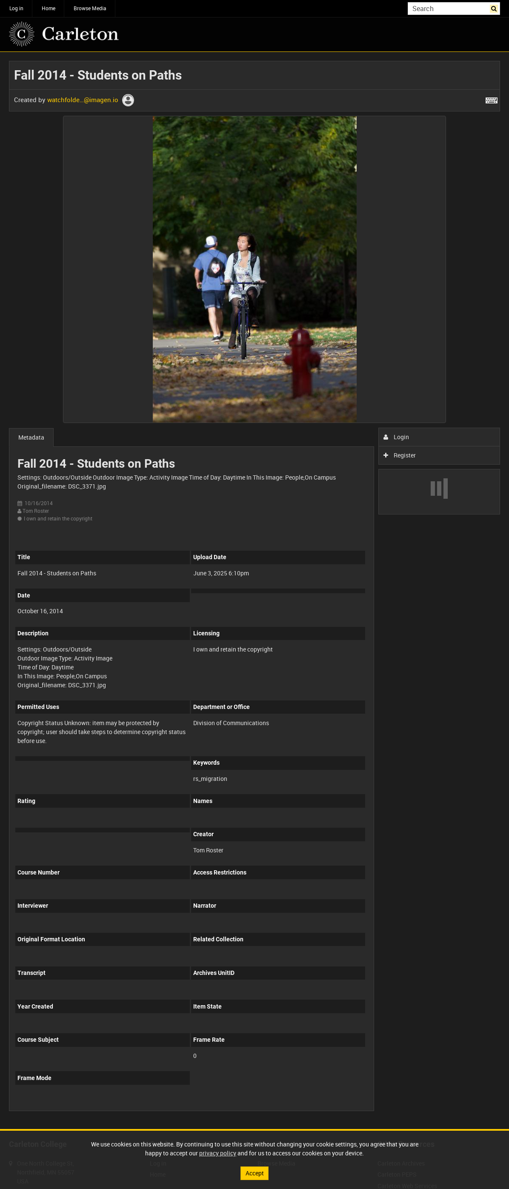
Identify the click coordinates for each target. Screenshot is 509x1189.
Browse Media (90, 8)
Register (399, 455)
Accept (255, 1173)
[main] (254, 590)
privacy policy (217, 1153)
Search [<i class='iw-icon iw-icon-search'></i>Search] (495, 8)
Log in (16, 8)
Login (396, 437)
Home (48, 8)
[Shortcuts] (492, 99)
